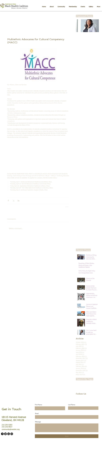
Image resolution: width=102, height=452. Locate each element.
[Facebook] (2, 434)
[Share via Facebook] (8, 201)
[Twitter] (5, 434)
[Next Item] (95, 25)
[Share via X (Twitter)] (13, 201)
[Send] (66, 436)
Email (37, 413)
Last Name (71, 404)
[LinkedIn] (8, 434)
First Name (38, 404)
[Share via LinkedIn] (18, 201)
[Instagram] (11, 434)
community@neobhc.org (11, 429)
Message (38, 421)
